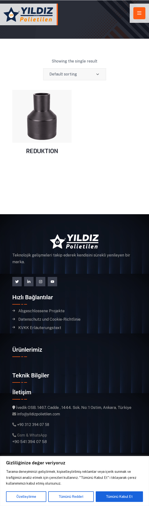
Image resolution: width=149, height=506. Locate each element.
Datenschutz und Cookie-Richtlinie (49, 319)
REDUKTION (42, 151)
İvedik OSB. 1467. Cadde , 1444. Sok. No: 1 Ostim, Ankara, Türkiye (73, 407)
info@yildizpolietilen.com (38, 414)
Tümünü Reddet (71, 497)
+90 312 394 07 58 (33, 424)
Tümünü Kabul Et (119, 497)
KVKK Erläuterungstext (39, 328)
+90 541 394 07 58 (29, 441)
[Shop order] (74, 74)
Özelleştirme (26, 497)
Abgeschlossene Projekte (41, 311)
